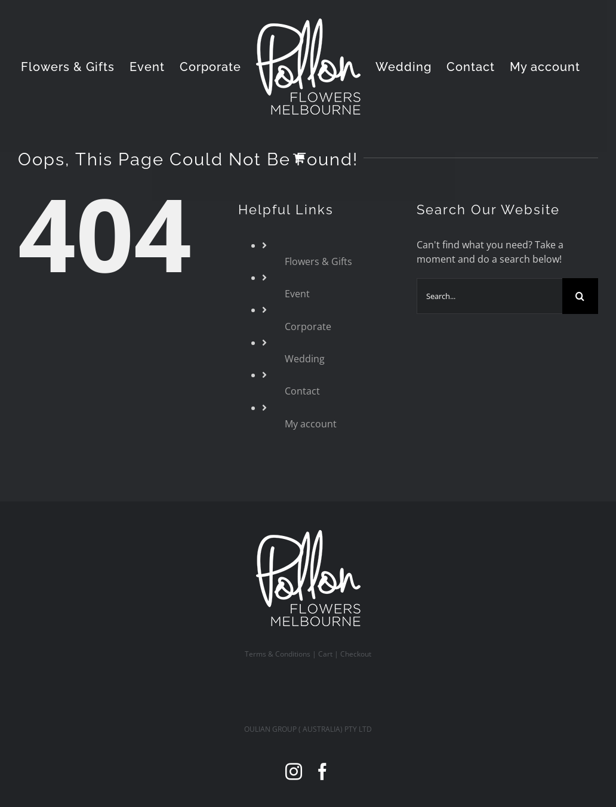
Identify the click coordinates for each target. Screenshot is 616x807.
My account (311, 423)
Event (297, 293)
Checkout (355, 654)
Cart (325, 654)
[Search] (580, 296)
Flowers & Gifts (318, 261)
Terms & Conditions (277, 654)
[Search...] (489, 296)
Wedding (305, 358)
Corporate (308, 326)
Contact (302, 391)
